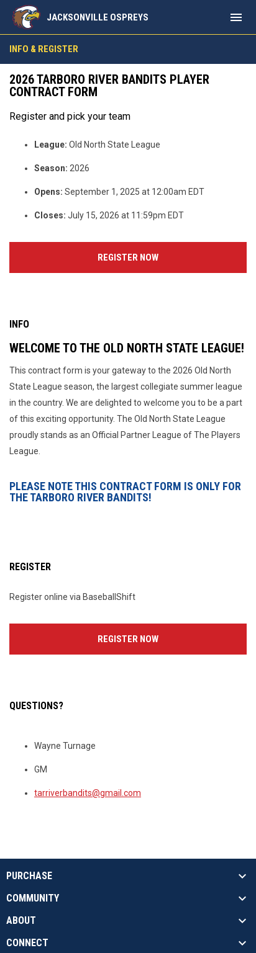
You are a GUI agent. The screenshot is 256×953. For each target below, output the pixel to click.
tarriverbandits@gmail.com (87, 793)
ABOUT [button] (21, 921)
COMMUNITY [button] (32, 898)
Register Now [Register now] (172, 256)
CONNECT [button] (27, 943)
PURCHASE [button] (29, 876)
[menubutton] (236, 17)
